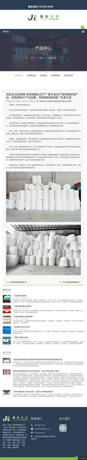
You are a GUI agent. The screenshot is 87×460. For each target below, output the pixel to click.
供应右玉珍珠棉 (66, 97)
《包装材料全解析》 (20, 292)
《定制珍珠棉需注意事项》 (22, 302)
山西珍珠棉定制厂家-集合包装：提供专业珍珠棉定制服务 (33, 388)
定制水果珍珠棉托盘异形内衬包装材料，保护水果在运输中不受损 (36, 367)
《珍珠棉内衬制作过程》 (22, 323)
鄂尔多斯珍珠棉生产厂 (73, 278)
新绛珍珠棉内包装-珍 (19, 278)
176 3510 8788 (77, 2)
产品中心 (41, 54)
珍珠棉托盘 (52, 54)
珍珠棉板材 (55, 72)
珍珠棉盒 (43, 72)
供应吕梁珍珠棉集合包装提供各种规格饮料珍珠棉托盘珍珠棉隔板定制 (37, 356)
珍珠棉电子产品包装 (45, 97)
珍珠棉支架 (31, 72)
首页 (32, 54)
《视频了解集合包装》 (21, 333)
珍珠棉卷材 (68, 72)
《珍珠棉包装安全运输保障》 (23, 313)
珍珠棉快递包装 (56, 97)
